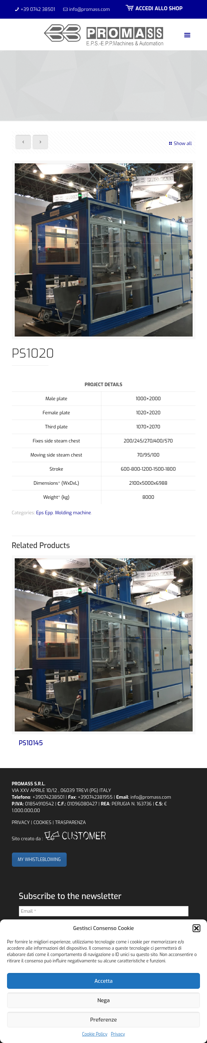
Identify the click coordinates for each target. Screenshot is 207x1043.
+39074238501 (48, 797)
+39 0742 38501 (38, 9)
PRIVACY (21, 822)
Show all (179, 143)
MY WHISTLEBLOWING (39, 859)
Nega (103, 1000)
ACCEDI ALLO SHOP (153, 8)
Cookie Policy (94, 1034)
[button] (196, 928)
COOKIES (42, 822)
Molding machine (73, 513)
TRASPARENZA (70, 822)
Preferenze (103, 1019)
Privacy (118, 1034)
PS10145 (31, 743)
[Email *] (103, 911)
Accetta (103, 981)
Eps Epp (44, 513)
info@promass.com (89, 9)
